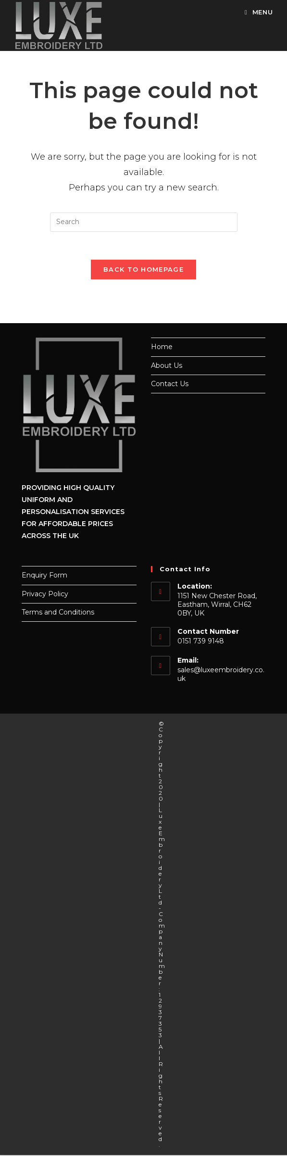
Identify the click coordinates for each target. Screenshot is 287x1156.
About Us (166, 366)
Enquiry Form (44, 576)
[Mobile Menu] (255, 12)
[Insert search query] (143, 222)
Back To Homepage (143, 271)
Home (162, 348)
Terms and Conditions (58, 613)
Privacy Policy (45, 595)
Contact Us (169, 384)
